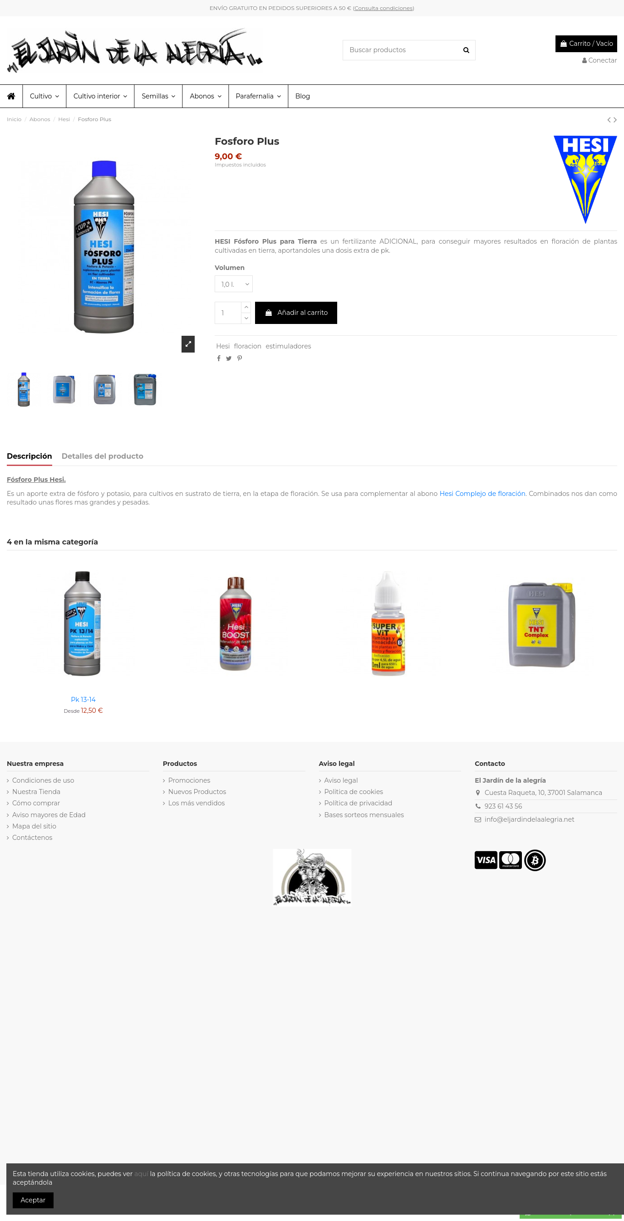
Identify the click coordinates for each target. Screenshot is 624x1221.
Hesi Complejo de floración (483, 494)
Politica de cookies (353, 792)
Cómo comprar (36, 803)
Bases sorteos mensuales (364, 815)
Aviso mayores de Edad (49, 815)
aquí (142, 1174)
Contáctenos (32, 838)
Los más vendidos (196, 803)
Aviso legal (341, 780)
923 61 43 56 (503, 806)
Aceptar (33, 1200)
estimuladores (288, 346)
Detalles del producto (102, 456)
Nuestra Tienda (36, 792)
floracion (247, 346)
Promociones (189, 780)
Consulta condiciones (383, 8)
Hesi (223, 346)
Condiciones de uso (43, 780)
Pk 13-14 (83, 700)
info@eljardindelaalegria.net (530, 819)
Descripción (29, 456)
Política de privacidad (358, 803)
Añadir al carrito (296, 313)
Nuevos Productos (197, 792)
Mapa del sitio (34, 826)
